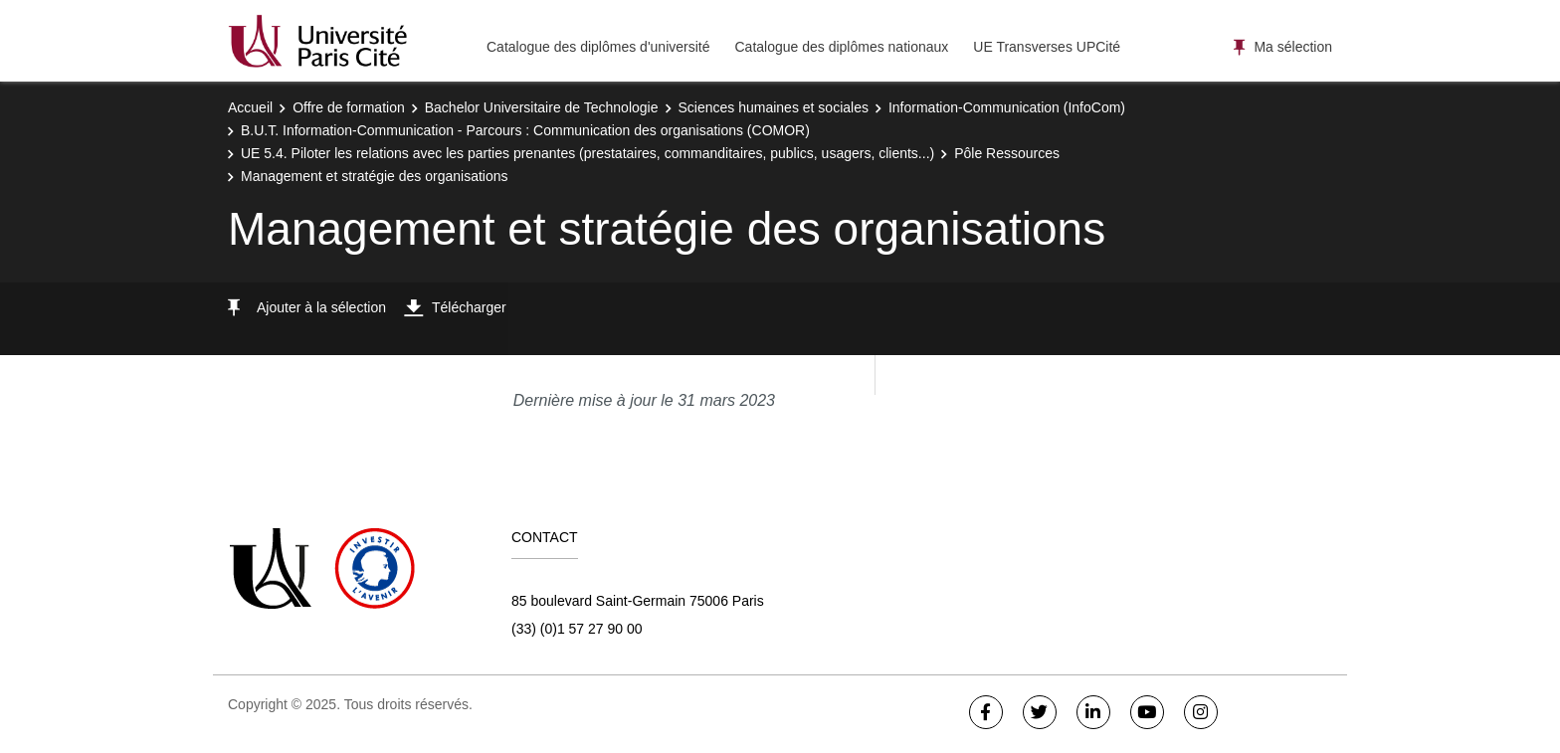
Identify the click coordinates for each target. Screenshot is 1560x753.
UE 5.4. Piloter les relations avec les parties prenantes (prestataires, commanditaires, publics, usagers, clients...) (587, 153)
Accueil (250, 107)
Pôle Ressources (1007, 153)
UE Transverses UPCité (1046, 47)
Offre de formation (348, 107)
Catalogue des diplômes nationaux (841, 47)
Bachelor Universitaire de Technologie (542, 107)
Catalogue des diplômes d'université (598, 47)
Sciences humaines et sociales (774, 107)
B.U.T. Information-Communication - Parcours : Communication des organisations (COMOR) (525, 130)
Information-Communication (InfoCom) (1006, 107)
